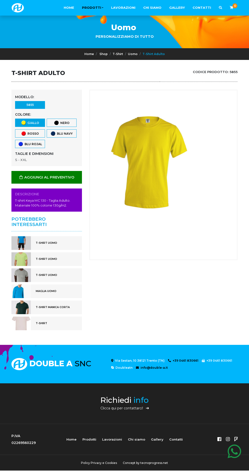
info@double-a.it (152, 368)
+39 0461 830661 (183, 361)
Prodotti (91, 7)
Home (69, 7)
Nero (62, 122)
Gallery (177, 7)
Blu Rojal (30, 144)
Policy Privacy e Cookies (99, 463)
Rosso (30, 133)
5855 (30, 105)
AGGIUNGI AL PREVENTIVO (46, 178)
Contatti (202, 7)
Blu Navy (61, 133)
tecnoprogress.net (154, 463)
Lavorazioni (123, 7)
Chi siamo (152, 7)
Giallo (30, 122)
